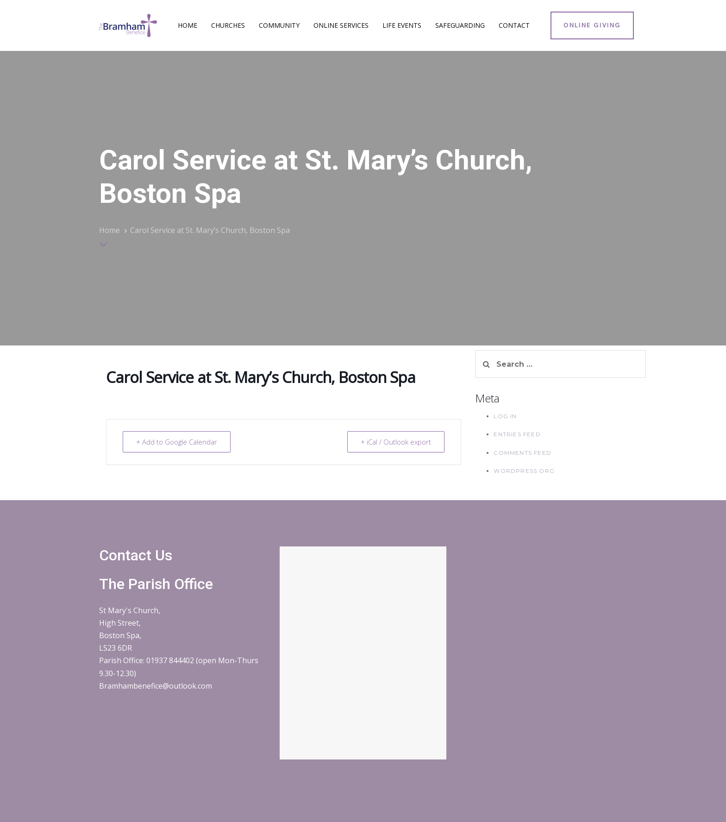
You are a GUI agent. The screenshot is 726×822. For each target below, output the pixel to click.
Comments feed (522, 452)
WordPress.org (524, 470)
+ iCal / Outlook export (396, 441)
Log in (505, 416)
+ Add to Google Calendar (176, 441)
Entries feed (517, 434)
